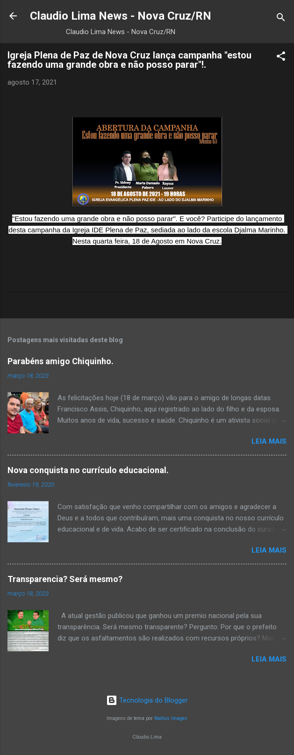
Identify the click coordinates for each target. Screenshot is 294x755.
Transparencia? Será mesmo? (64, 579)
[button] (281, 57)
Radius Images (170, 718)
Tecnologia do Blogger (147, 700)
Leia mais (269, 441)
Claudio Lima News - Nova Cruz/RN (120, 15)
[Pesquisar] (281, 19)
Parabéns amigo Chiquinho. (60, 361)
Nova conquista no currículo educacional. (88, 470)
